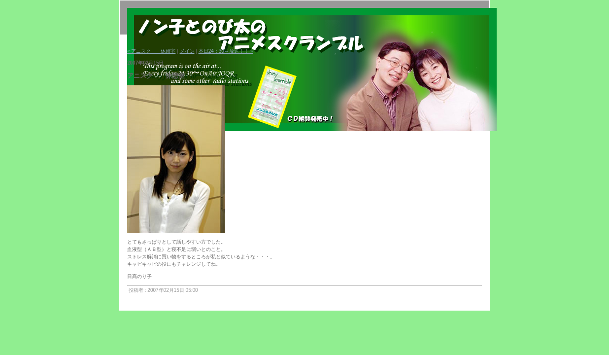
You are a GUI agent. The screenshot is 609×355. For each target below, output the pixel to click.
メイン (187, 51)
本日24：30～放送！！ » (226, 51)
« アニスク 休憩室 (151, 51)
